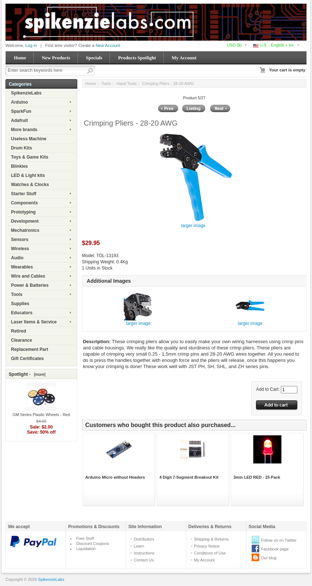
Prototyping (23, 212)
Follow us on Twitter (279, 540)
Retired (18, 331)
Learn (139, 546)
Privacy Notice (207, 546)
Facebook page (275, 549)
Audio (17, 257)
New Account (108, 45)
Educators (22, 312)
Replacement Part (29, 349)
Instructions (144, 553)
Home (20, 57)
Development (24, 221)
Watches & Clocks (30, 184)
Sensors (19, 239)
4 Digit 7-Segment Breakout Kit (188, 477)
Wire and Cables (28, 276)
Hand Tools (126, 83)
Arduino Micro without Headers (115, 477)
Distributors (144, 539)
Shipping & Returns (211, 539)
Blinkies (19, 166)
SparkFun (21, 111)
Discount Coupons (92, 543)
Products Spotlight (137, 57)
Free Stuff (85, 538)
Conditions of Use (210, 553)
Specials (94, 57)
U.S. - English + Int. (273, 45)
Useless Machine (29, 138)
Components (24, 202)
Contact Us (143, 560)
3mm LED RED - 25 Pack (256, 477)
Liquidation (86, 548)
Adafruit (19, 120)
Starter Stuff (23, 193)
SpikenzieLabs (26, 93)
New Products (56, 57)
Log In (31, 45)
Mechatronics (25, 230)
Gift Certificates (27, 358)
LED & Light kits (28, 175)
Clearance (21, 340)
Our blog (268, 558)
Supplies (20, 303)
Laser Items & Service (34, 321)
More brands (24, 129)
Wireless (20, 248)
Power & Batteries (30, 285)
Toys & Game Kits (29, 157)
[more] (38, 374)
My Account (184, 57)
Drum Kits (21, 148)
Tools (16, 294)
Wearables (22, 267)
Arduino (19, 102)
